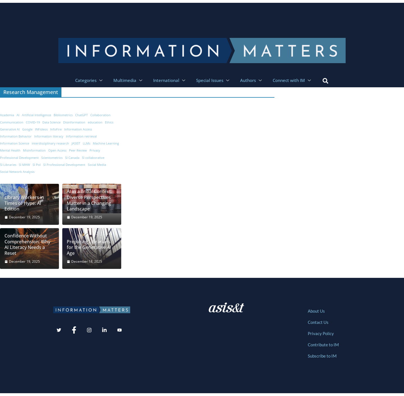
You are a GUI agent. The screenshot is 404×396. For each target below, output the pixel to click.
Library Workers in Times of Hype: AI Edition (24, 203)
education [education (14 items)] (95, 122)
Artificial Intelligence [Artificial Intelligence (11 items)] (36, 115)
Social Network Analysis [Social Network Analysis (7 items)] (17, 172)
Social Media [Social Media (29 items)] (97, 165)
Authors (251, 80)
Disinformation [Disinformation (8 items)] (74, 122)
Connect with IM (292, 80)
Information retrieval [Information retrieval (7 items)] (81, 136)
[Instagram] (89, 330)
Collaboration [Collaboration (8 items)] (100, 115)
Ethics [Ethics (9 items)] (109, 122)
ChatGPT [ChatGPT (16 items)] (81, 115)
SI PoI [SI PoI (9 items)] (37, 165)
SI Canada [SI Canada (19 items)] (72, 158)
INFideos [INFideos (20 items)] (41, 129)
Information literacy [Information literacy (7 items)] (48, 136)
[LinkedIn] (104, 330)
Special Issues (213, 80)
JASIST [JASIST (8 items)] (76, 143)
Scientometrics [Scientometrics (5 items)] (52, 158)
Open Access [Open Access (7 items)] (57, 150)
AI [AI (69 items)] (18, 115)
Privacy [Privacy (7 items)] (94, 150)
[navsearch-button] (325, 80)
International (170, 80)
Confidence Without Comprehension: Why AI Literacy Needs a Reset (27, 244)
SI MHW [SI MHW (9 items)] (24, 165)
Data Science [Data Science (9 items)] (51, 122)
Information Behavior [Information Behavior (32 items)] (16, 136)
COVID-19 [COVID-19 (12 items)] (33, 122)
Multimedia (128, 80)
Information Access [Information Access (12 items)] (78, 129)
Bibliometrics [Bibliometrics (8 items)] (63, 115)
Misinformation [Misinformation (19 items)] (34, 150)
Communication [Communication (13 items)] (11, 122)
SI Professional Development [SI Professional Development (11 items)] (64, 165)
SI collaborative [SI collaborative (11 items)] (93, 158)
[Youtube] (119, 330)
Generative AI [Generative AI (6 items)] (10, 129)
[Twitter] (59, 330)
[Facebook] (74, 330)
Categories (89, 80)
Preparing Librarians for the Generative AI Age (89, 247)
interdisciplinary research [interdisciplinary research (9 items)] (50, 143)
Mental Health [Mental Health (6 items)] (10, 150)
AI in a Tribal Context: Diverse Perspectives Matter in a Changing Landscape (89, 200)
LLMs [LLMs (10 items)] (86, 143)
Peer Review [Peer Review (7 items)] (78, 150)
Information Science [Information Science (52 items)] (14, 143)
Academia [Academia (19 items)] (7, 115)
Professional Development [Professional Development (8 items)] (19, 158)
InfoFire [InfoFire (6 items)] (56, 129)
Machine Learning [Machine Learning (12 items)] (106, 143)
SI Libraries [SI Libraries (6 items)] (8, 165)
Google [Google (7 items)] (27, 129)
